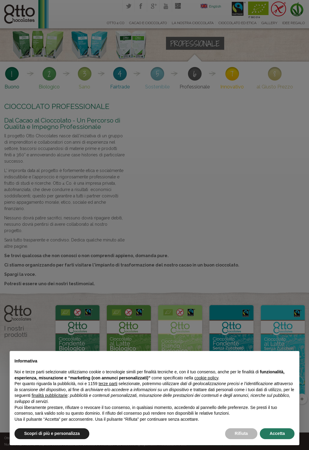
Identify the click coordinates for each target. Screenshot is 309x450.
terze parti (108, 383)
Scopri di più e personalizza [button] (52, 433)
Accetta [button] (277, 433)
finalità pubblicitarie (50, 395)
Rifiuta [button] (241, 433)
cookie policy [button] (206, 377)
